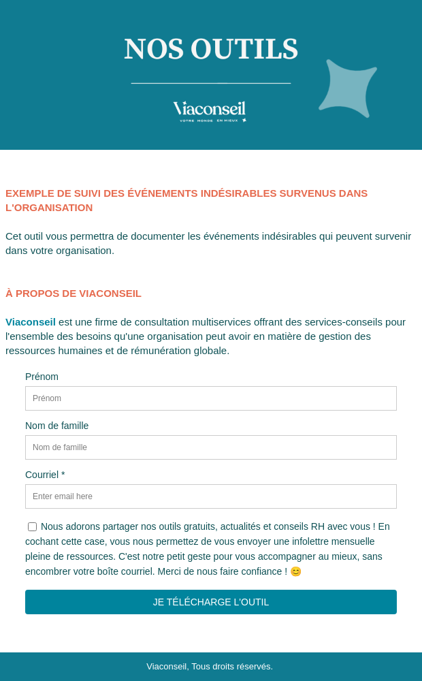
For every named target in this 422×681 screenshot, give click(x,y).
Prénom (42, 376)
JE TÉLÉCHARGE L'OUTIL (211, 602)
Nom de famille (56, 425)
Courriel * (45, 474)
